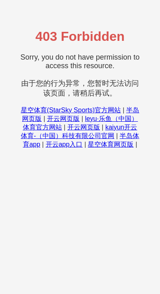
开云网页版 (63, 118)
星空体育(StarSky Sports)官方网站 (71, 110)
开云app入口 (64, 144)
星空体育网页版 (110, 144)
